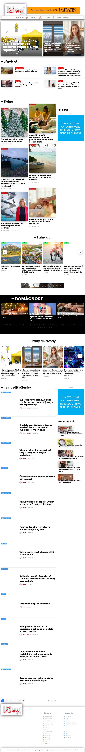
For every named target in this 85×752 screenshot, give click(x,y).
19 (19, 701)
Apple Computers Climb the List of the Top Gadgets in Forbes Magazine (26, 85)
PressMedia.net (12, 750)
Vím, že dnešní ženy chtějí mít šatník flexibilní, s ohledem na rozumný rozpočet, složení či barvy (69, 85)
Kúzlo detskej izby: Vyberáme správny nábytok (70, 481)
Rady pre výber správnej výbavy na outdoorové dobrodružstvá (26, 71)
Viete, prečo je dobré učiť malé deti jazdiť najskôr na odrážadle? (52, 268)
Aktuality (4, 108)
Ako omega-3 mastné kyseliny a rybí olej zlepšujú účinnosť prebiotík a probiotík (73, 269)
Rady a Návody (8, 37)
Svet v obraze (5, 230)
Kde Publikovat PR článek (72, 724)
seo (46, 729)
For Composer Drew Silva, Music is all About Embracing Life (71, 457)
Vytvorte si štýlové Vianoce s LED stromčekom (15, 314)
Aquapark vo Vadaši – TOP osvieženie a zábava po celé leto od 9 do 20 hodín (31, 269)
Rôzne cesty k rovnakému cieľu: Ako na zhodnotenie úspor (36, 679)
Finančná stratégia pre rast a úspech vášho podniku (12, 225)
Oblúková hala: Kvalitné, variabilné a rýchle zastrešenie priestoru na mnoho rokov (13, 182)
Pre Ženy (61, 68)
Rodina (60, 81)
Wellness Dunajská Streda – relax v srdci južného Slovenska (41, 221)
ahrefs (46, 743)
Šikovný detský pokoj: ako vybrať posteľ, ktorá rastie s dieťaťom (73, 373)
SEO (46, 741)
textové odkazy (48, 720)
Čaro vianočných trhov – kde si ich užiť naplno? (13, 140)
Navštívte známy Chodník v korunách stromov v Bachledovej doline (71, 434)
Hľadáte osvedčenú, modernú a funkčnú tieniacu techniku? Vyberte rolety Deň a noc (31, 374)
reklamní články (49, 724)
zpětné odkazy (48, 716)
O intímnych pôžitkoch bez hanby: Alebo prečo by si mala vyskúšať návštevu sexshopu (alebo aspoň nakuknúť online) (42, 315)
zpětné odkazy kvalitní (50, 722)
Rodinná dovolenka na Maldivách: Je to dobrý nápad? (40, 177)
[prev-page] (2, 94)
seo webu (47, 727)
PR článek (47, 735)
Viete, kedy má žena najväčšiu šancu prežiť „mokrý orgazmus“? (71, 314)
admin (3, 144)
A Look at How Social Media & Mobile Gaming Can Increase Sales (69, 469)
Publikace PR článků (71, 722)
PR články (47, 737)
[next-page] (5, 94)
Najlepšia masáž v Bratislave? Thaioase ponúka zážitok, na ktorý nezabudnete (41, 138)
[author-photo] (20, 408)
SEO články (69, 720)
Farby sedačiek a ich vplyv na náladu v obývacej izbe (35, 528)
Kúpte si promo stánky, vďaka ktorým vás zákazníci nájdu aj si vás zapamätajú (11, 373)
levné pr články (48, 731)
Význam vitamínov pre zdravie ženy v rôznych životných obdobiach (53, 372)
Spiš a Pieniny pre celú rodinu (10, 267)
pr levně (47, 733)
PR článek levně (70, 726)
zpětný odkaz (48, 718)
